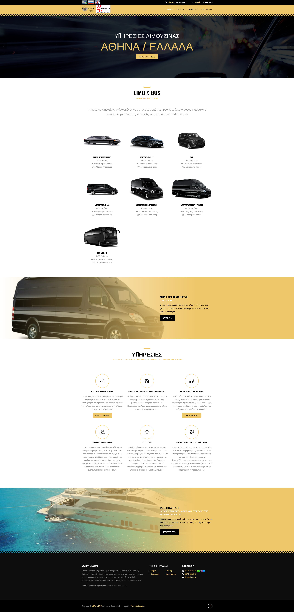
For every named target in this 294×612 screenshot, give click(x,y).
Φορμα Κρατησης (147, 56)
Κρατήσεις (192, 9)
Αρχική (170, 9)
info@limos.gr (190, 577)
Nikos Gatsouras (137, 606)
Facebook (210, 606)
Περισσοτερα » (102, 415)
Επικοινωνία (206, 9)
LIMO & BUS (97, 606)
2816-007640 (203, 2)
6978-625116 (177, 2)
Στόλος (180, 9)
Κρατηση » (167, 318)
